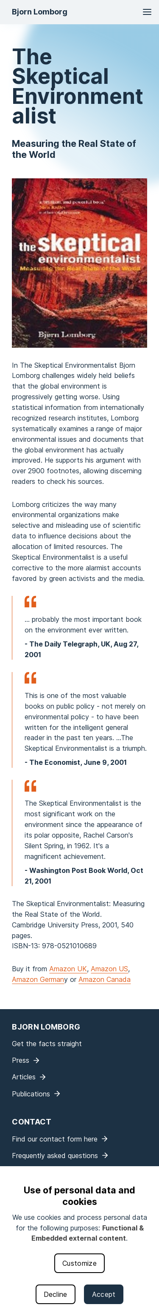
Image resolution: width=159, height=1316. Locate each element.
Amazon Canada (104, 979)
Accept (104, 1294)
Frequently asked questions (55, 1155)
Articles (24, 1077)
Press (20, 1060)
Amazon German (38, 979)
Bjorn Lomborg (39, 11)
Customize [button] (79, 1263)
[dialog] (79, 1241)
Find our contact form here (55, 1139)
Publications (31, 1094)
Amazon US (109, 968)
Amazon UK (68, 968)
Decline (55, 1294)
